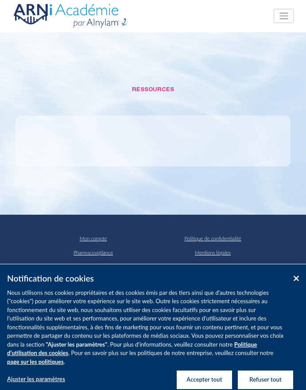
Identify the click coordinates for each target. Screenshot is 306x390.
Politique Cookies (212, 267)
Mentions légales (213, 252)
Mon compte (93, 238)
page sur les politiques (35, 364)
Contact (93, 267)
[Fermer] (296, 281)
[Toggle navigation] (284, 16)
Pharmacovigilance (93, 252)
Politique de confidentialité (212, 238)
